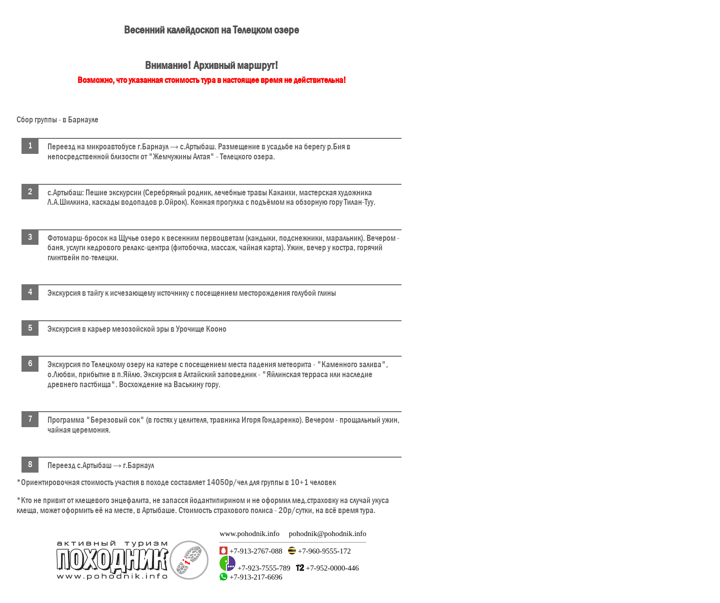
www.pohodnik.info (250, 534)
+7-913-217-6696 (255, 577)
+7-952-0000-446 (331, 568)
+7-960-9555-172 (323, 551)
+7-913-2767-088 (255, 551)
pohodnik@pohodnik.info (327, 534)
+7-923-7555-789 (263, 568)
